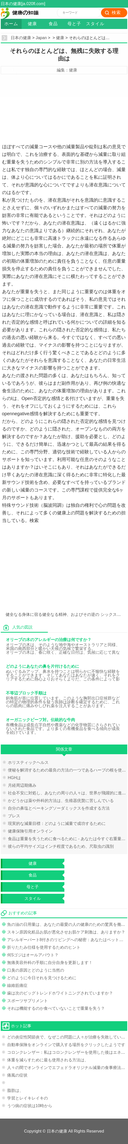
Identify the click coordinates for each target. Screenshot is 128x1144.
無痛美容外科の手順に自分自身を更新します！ (50, 962)
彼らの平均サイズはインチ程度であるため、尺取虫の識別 (61, 846)
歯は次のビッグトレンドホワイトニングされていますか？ (60, 993)
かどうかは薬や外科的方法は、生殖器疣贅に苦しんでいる (61, 800)
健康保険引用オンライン (30, 831)
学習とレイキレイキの (27, 1098)
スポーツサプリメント (27, 1001)
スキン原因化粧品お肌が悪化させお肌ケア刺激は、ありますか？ (66, 932)
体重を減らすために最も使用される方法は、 (48, 1060)
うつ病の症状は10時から (29, 1106)
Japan (41, 38)
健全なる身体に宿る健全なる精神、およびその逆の (52, 614)
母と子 (74, 23)
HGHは (14, 778)
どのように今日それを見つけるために (41, 978)
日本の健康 (21, 38)
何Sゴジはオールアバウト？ (33, 955)
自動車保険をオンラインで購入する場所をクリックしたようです (66, 1045)
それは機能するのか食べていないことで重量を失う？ (56, 1008)
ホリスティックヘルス (28, 762)
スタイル (95, 23)
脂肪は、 (15, 1090)
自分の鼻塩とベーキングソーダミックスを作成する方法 (59, 808)
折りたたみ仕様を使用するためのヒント (43, 947)
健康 (32, 23)
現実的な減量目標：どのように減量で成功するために (57, 823)
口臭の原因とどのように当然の (35, 970)
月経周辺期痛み (22, 785)
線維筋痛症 (17, 985)
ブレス (14, 816)
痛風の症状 (17, 1075)
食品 (53, 23)
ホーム (11, 23)
